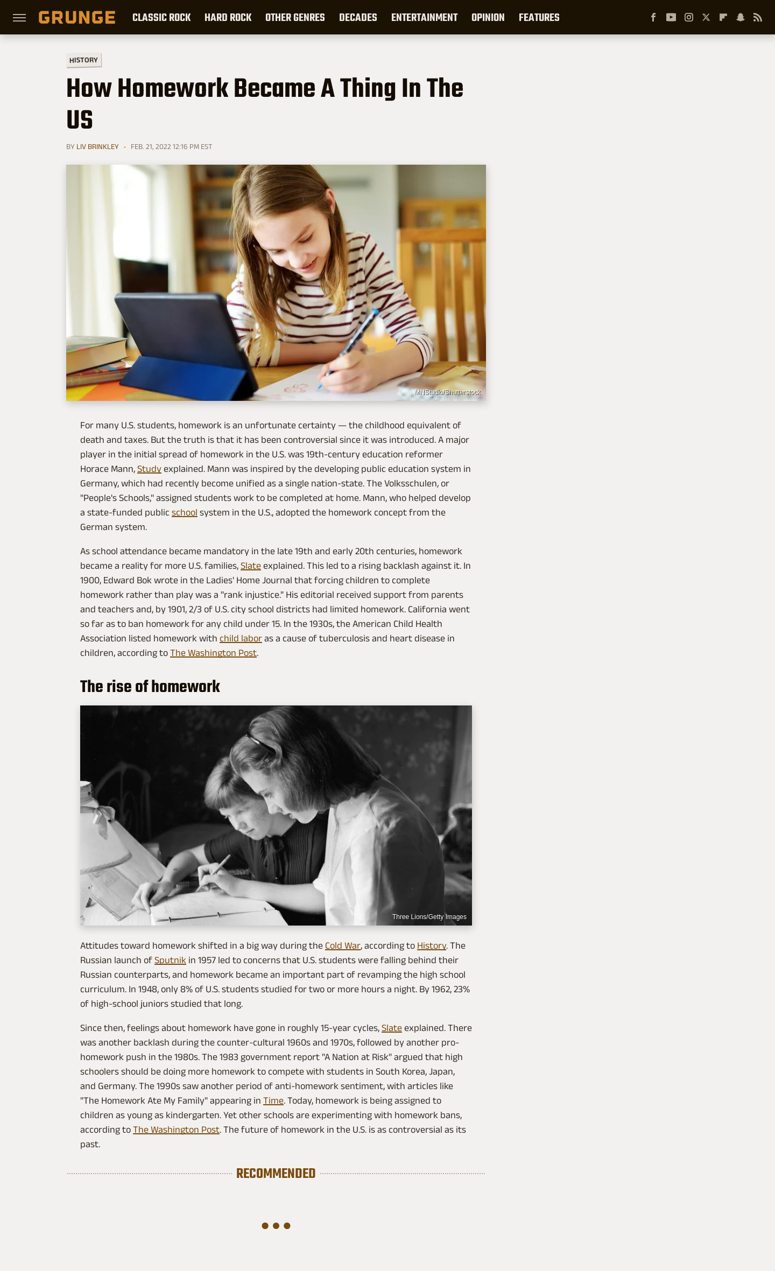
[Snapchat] (740, 17)
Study (149, 468)
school (185, 512)
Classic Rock (161, 17)
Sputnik (170, 960)
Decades (358, 17)
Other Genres (295, 17)
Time (273, 1100)
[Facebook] (653, 17)
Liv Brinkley (97, 146)
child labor (241, 638)
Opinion (488, 17)
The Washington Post (213, 652)
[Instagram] (689, 17)
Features (539, 17)
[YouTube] (671, 17)
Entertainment (424, 17)
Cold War (343, 945)
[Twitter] (706, 17)
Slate (251, 565)
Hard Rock (228, 17)
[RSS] (757, 17)
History (83, 59)
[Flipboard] (723, 17)
